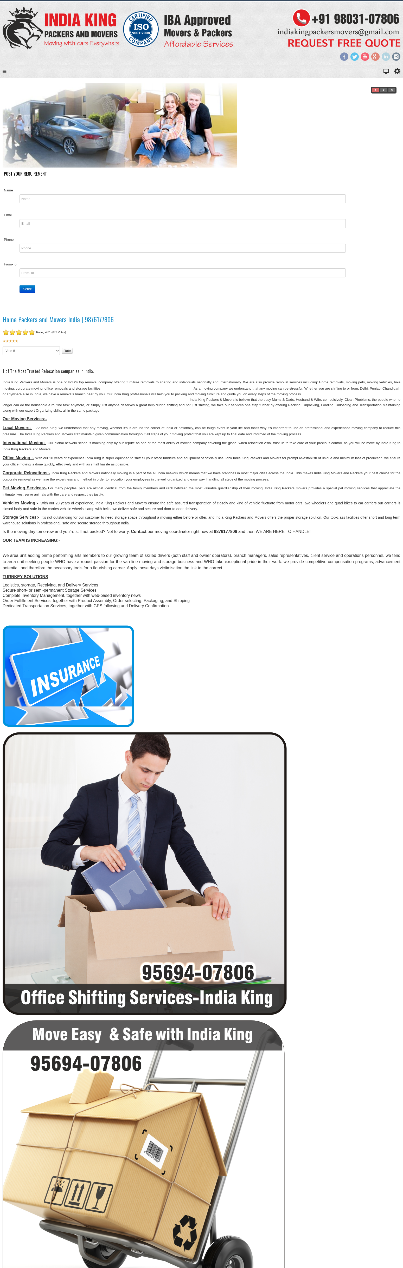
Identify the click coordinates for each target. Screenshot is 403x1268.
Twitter (354, 56)
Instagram (396, 56)
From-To (10, 264)
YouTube (365, 56)
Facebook (344, 56)
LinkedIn (386, 56)
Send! (27, 289)
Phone (9, 240)
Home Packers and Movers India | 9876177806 (58, 319)
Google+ (375, 56)
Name (8, 190)
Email (8, 215)
